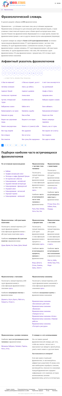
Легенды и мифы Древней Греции (17, 176)
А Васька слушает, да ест (31, 82)
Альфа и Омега (47, 91)
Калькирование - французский (16, 186)
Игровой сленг (11, 189)
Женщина (4, 346)
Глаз (37, 209)
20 (16, 145)
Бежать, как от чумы (49, 126)
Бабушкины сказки (7, 106)
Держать (4, 299)
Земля (50, 263)
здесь (34, 190)
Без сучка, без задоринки (30, 139)
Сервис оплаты (10, 389)
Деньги (39, 263)
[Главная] (2, 9)
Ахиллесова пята (27, 100)
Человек (18, 346)
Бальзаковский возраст (50, 111)
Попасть (11, 302)
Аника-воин (26, 95)
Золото (39, 268)
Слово (16, 245)
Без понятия (5, 139)
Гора (53, 263)
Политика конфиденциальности (47, 389)
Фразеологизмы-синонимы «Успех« (44, 316)
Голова (42, 209)
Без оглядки (5, 135)
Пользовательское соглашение (26, 389)
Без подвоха (46, 135)
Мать (3, 349)
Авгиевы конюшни (7, 87)
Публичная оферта (37, 390)
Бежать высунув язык (8, 126)
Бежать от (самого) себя (30, 126)
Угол (57, 263)
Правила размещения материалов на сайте (17, 390)
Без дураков (26, 131)
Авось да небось (28, 87)
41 (25, 145)
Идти (10, 299)
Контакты (54, 390)
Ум (12, 245)
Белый (25, 245)
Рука (33, 209)
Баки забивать (47, 106)
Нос (40, 211)
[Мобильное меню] (57, 3)
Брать (15, 299)
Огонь (34, 265)
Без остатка (26, 135)
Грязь (34, 268)
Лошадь (50, 209)
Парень (24, 346)
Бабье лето (26, 106)
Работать (21, 299)
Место (50, 260)
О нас (47, 390)
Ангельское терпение (9, 95)
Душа (3, 245)
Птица (50, 204)
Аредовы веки (47, 95)
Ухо (37, 211)
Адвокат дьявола (28, 91)
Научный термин (11, 194)
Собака (50, 206)
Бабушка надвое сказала (50, 100)
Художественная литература (16, 184)
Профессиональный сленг (14, 174)
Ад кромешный (47, 87)
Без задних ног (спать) (50, 131)
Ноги (34, 211)
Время (8, 245)
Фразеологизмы (8, 9)
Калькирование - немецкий (15, 196)
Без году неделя (7, 131)
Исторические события (14, 179)
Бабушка (11, 346)
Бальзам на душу (7, 115)
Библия (8, 171)
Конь (54, 204)
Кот (58, 204)
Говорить (4, 302)
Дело (20, 245)
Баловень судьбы (28, 111)
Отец (7, 349)
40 (22, 145)
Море (49, 265)
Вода (34, 263)
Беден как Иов (47, 115)
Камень (39, 265)
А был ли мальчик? (7, 82)
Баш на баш (26, 115)
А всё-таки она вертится (51, 82)
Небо (54, 260)
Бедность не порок (29, 120)
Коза (54, 206)
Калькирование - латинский (15, 191)
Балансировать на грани (9, 111)
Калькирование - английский (15, 181)
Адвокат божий (6, 91)
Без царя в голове (48, 139)
